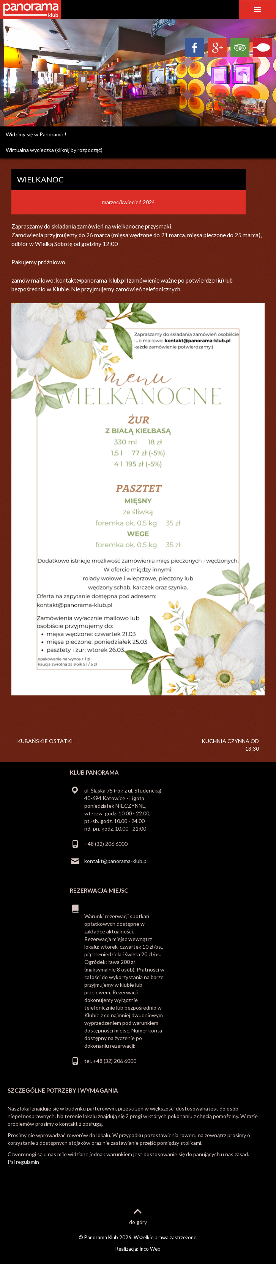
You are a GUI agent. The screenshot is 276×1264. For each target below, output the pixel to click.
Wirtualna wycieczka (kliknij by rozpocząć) (54, 150)
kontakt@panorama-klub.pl (116, 861)
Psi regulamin (23, 1162)
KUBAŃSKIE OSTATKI (45, 741)
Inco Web (150, 1249)
